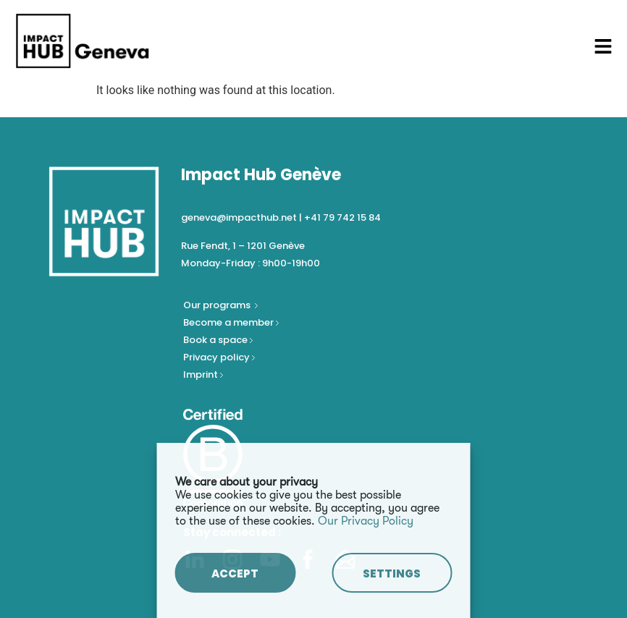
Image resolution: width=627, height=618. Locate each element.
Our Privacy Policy (365, 521)
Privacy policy (217, 357)
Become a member (229, 322)
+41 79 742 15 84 (342, 217)
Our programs (218, 305)
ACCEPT (234, 573)
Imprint (200, 374)
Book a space (216, 340)
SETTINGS (392, 573)
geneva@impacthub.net (239, 217)
